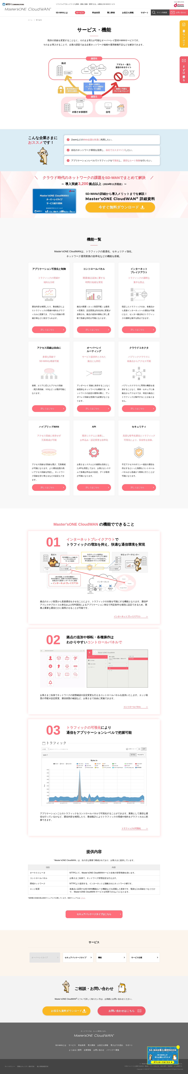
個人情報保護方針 (42, 1066)
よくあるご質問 (75, 1050)
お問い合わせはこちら (122, 1010)
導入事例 (111, 13)
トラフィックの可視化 (131, 828)
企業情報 (87, 1050)
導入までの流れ (117, 1045)
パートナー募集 (113, 1050)
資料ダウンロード (183, 36)
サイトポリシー (10, 1066)
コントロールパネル (132, 707)
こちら (83, 898)
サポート (144, 13)
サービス (80, 13)
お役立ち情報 (128, 13)
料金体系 (96, 13)
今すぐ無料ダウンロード (119, 207)
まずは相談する (183, 72)
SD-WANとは (62, 13)
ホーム (30, 20)
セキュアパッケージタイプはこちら (94, 914)
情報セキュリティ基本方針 (26, 1066)
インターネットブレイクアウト (127, 616)
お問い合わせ (98, 1050)
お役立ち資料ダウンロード (66, 1010)
